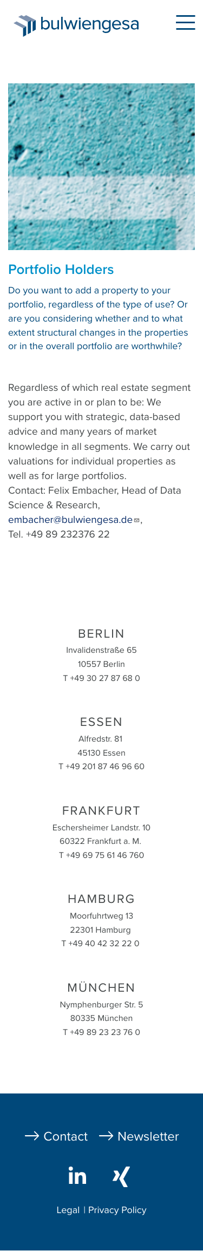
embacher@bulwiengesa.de (74, 520)
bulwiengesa (92, 28)
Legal (68, 1210)
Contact (65, 1136)
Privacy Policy (117, 1210)
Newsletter (148, 1136)
